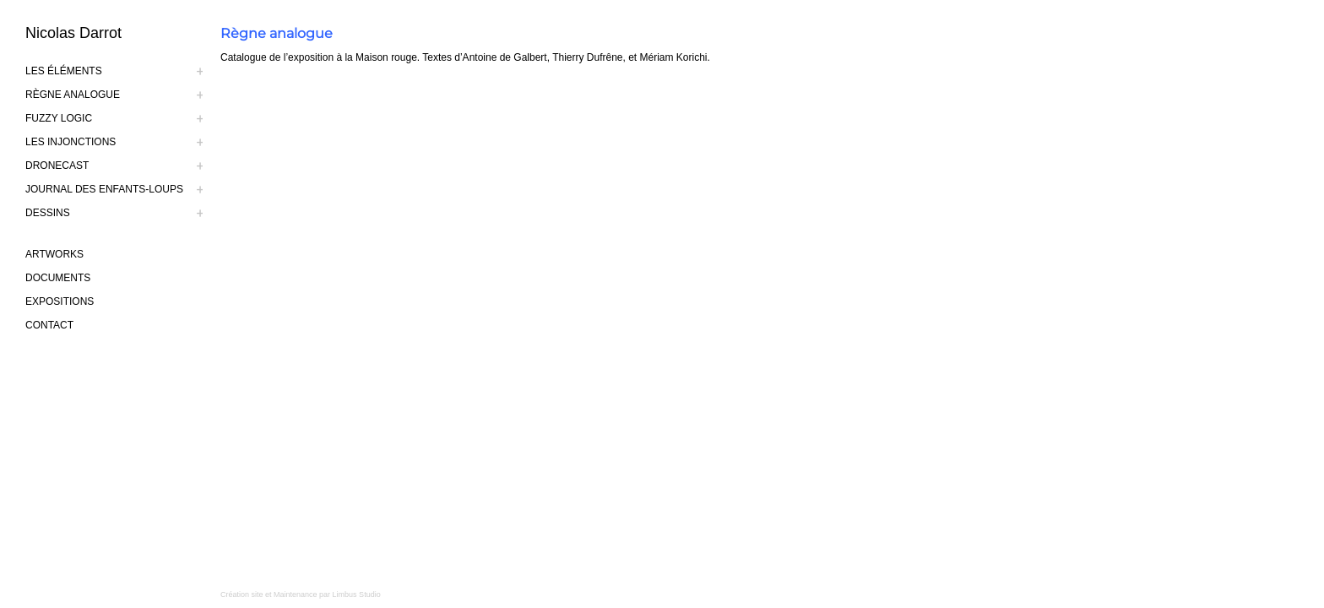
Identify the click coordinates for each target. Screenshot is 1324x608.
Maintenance (295, 594)
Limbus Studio (357, 594)
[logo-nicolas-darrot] (122, 33)
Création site (241, 594)
